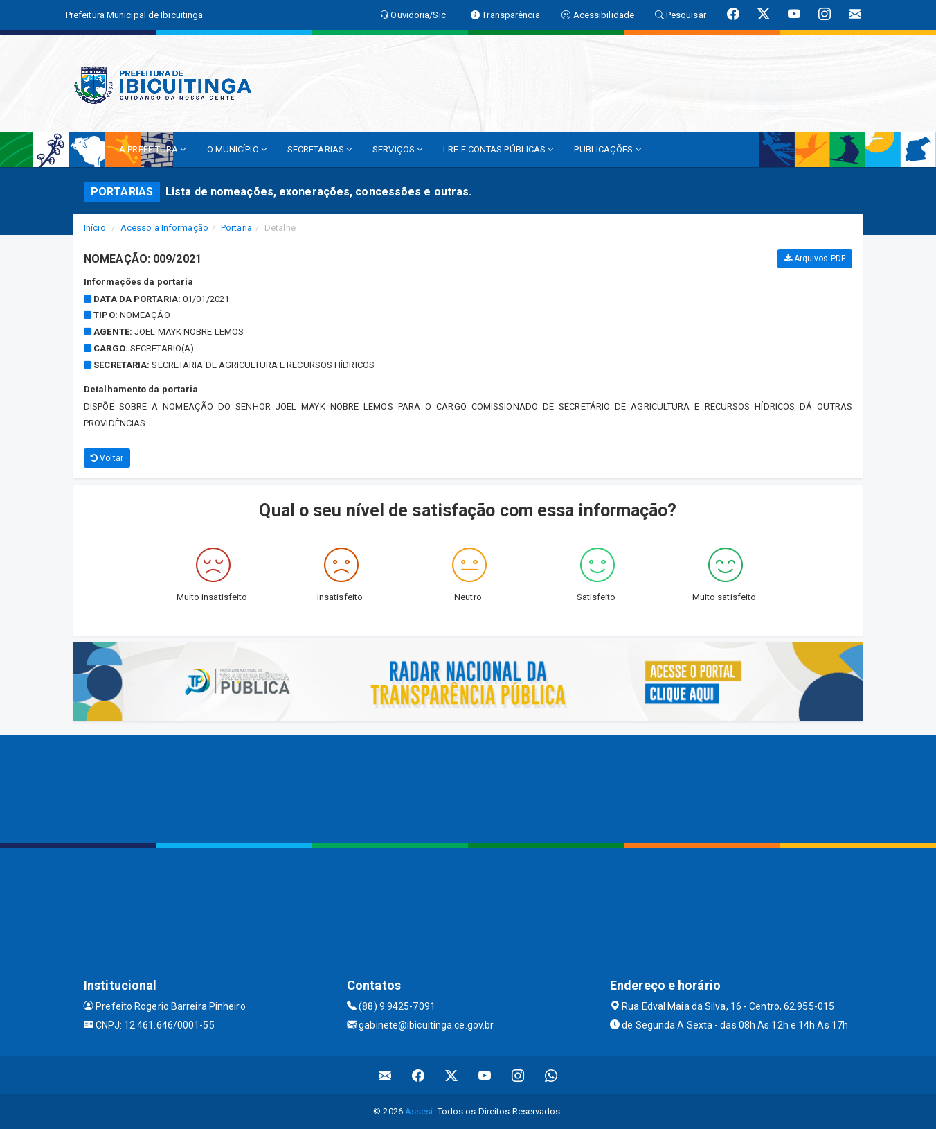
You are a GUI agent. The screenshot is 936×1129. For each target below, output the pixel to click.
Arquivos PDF (814, 258)
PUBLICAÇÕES (607, 149)
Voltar (107, 458)
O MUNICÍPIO (237, 149)
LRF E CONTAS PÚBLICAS (498, 149)
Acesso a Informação (164, 227)
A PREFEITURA (152, 149)
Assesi (419, 1111)
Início (95, 227)
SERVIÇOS (397, 149)
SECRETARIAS (319, 149)
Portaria (236, 227)
